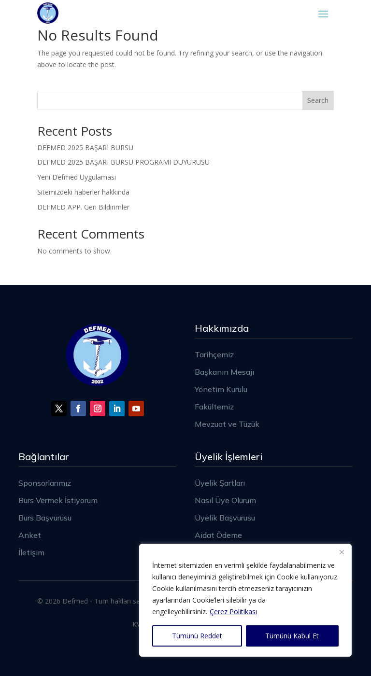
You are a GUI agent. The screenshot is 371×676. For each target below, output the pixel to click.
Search (317, 100)
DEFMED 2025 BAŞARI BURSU (85, 147)
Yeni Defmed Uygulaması (76, 177)
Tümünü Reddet (197, 635)
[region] (245, 600)
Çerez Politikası (233, 611)
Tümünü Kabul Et (292, 635)
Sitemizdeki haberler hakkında (83, 192)
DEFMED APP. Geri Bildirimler (83, 206)
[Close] (341, 552)
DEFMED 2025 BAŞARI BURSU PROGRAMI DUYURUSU (123, 162)
